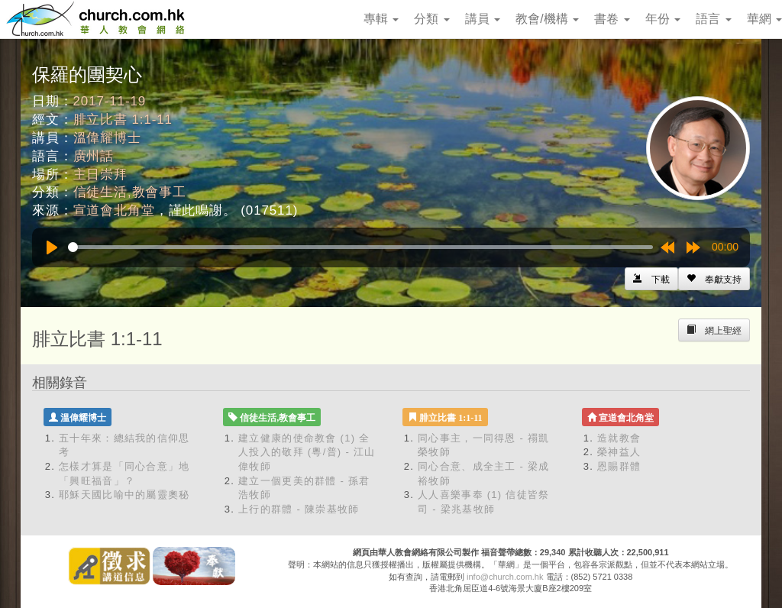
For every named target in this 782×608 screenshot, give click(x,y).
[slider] (360, 247)
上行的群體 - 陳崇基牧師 (298, 509)
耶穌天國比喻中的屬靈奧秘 (124, 494)
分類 (431, 18)
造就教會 (619, 438)
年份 (662, 18)
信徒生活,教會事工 (129, 192)
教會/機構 (547, 18)
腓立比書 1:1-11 (123, 119)
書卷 (611, 18)
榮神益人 (619, 452)
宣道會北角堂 (114, 210)
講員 (482, 18)
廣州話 (94, 156)
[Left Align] (714, 278)
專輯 (381, 18)
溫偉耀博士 (107, 138)
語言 (713, 18)
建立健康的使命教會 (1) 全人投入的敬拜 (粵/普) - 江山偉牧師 (307, 452)
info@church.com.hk (505, 576)
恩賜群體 (619, 466)
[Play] (52, 247)
